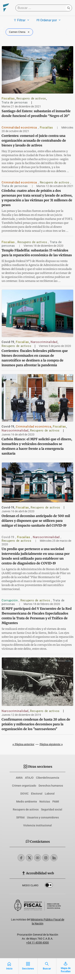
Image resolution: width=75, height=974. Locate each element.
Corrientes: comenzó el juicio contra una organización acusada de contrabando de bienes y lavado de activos (34, 140)
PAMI (55, 801)
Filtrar (22, 20)
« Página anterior (23, 744)
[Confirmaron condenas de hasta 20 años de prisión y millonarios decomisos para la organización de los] (37, 681)
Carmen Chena (19, 32)
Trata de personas (15, 102)
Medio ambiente (26, 801)
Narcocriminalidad (44, 342)
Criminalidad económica (20, 127)
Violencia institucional (37, 825)
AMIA (19, 777)
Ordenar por (49, 20)
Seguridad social (51, 809)
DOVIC (24, 793)
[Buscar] (41, 8)
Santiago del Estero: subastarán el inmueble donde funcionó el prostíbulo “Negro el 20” (36, 113)
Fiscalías (8, 98)
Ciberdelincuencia (47, 777)
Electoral (36, 793)
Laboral (50, 793)
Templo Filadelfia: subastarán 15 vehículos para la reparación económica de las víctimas (37, 252)
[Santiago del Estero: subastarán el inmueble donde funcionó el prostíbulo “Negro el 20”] (37, 70)
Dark (49, 886)
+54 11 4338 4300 (37, 942)
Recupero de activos (31, 98)
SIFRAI (20, 817)
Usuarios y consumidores (43, 817)
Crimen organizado (24, 785)
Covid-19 (8, 342)
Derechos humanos (51, 785)
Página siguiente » (51, 744)
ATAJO (29, 777)
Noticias (44, 801)
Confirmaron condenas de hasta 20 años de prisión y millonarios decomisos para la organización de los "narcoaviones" (36, 724)
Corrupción (10, 600)
